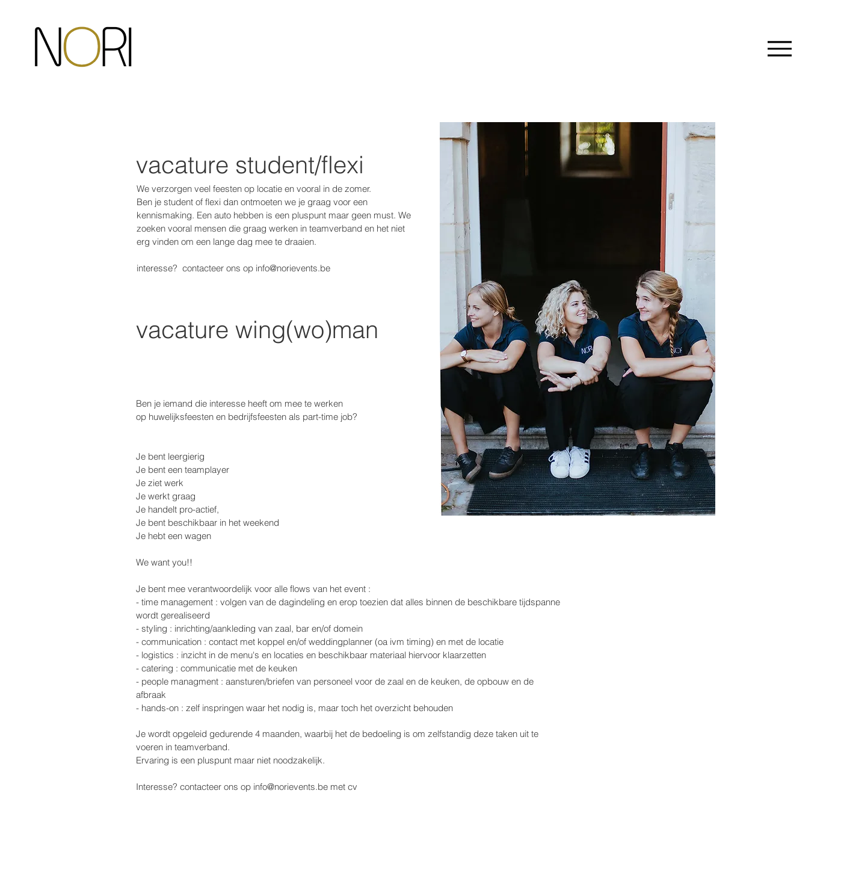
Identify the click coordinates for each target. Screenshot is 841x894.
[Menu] (779, 48)
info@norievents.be (293, 268)
